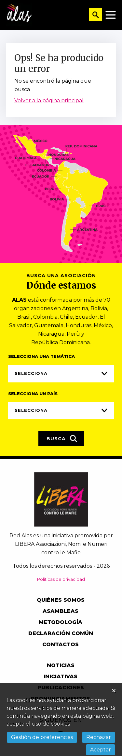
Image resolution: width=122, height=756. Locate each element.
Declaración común (60, 633)
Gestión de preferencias (42, 737)
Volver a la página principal (49, 100)
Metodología (60, 622)
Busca (62, 438)
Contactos (60, 644)
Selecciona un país (33, 393)
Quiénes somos (61, 600)
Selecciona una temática (41, 356)
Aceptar (100, 750)
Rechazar (98, 737)
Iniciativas (60, 676)
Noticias (61, 665)
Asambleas (60, 611)
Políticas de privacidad (61, 579)
